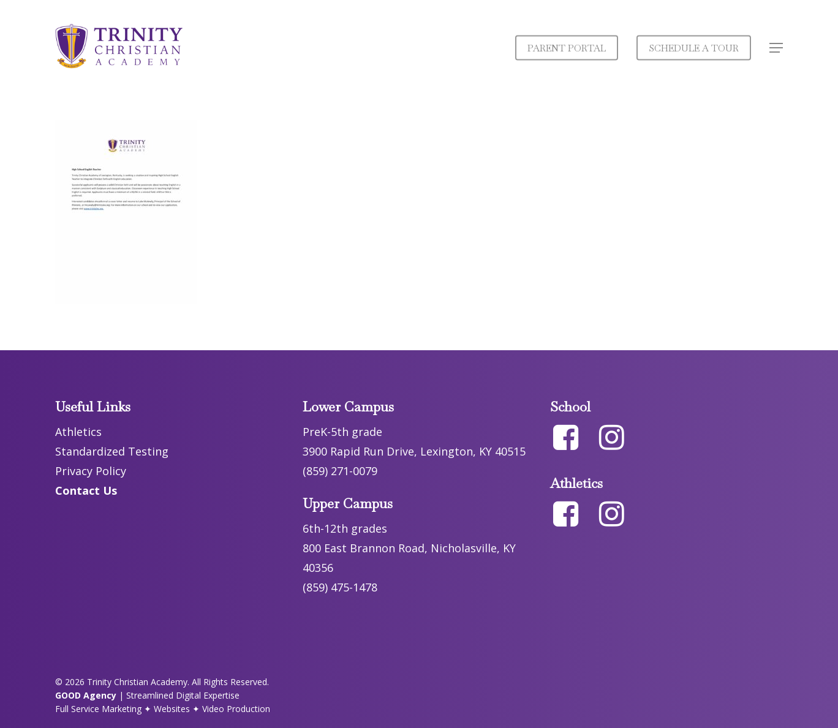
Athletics (78, 431)
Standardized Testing (111, 451)
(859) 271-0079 (340, 470)
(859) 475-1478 (340, 587)
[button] (776, 48)
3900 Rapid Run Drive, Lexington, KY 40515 (414, 451)
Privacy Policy (90, 470)
